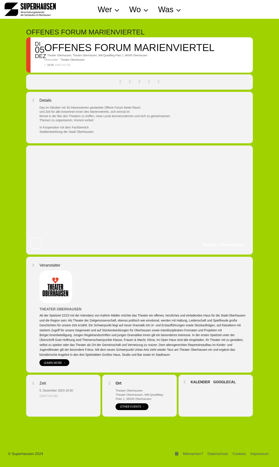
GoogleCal (224, 382)
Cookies (239, 454)
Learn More (54, 362)
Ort (118, 383)
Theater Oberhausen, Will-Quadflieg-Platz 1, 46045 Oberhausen (140, 397)
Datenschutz (218, 454)
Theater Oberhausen (60, 309)
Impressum (259, 454)
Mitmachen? (193, 454)
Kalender (200, 382)
